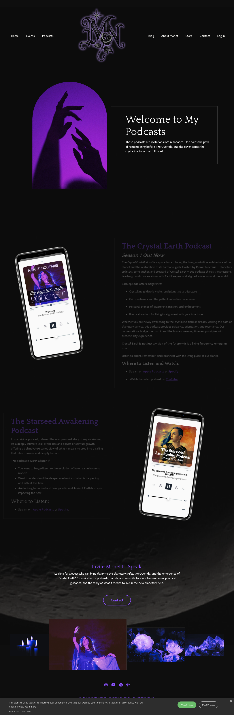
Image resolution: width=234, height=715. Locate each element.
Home (15, 36)
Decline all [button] (208, 704)
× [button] (230, 701)
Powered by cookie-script (20, 711)
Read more (30, 706)
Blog (151, 36)
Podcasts (48, 36)
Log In (221, 36)
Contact (205, 36)
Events (30, 36)
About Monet (169, 36)
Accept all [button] (187, 704)
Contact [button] (117, 600)
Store (189, 36)
